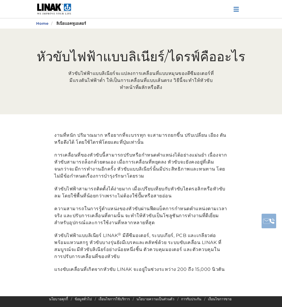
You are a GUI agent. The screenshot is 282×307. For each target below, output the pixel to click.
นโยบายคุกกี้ (58, 299)
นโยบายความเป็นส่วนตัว (155, 299)
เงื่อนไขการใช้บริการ (114, 299)
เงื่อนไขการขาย (220, 299)
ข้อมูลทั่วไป (83, 299)
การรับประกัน (191, 299)
